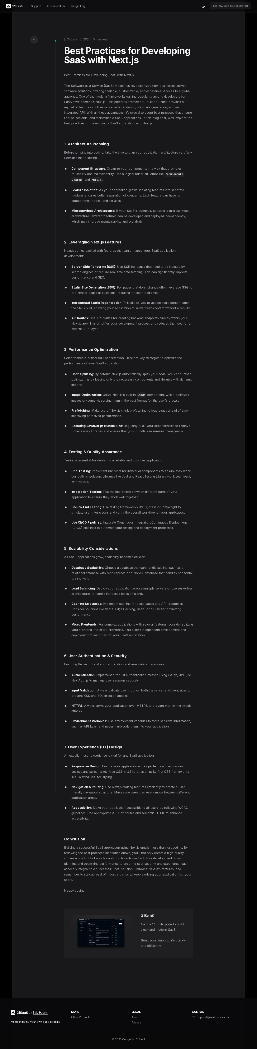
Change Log (77, 6)
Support (36, 6)
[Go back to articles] (34, 40)
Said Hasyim (40, 1012)
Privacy (136, 1022)
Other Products (80, 1017)
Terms (136, 1017)
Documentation (55, 6)
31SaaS (140, 1039)
